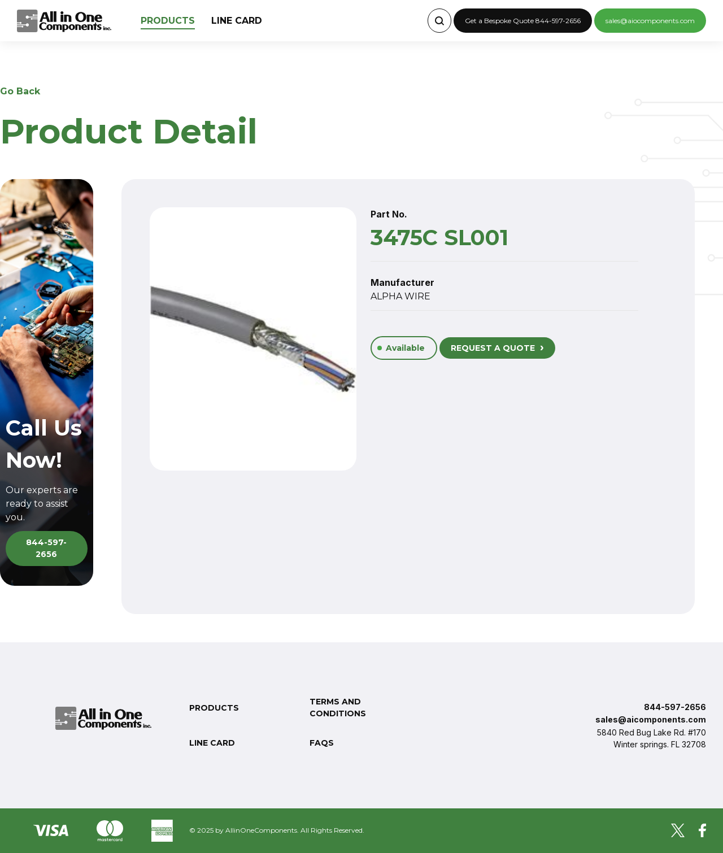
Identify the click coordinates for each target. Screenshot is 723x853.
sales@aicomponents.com (650, 719)
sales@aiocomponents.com (650, 20)
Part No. (389, 214)
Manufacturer (402, 282)
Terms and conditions (338, 708)
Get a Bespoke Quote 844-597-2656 (523, 20)
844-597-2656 (46, 548)
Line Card (236, 20)
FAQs (322, 743)
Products (168, 20)
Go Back (20, 91)
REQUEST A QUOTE (497, 347)
